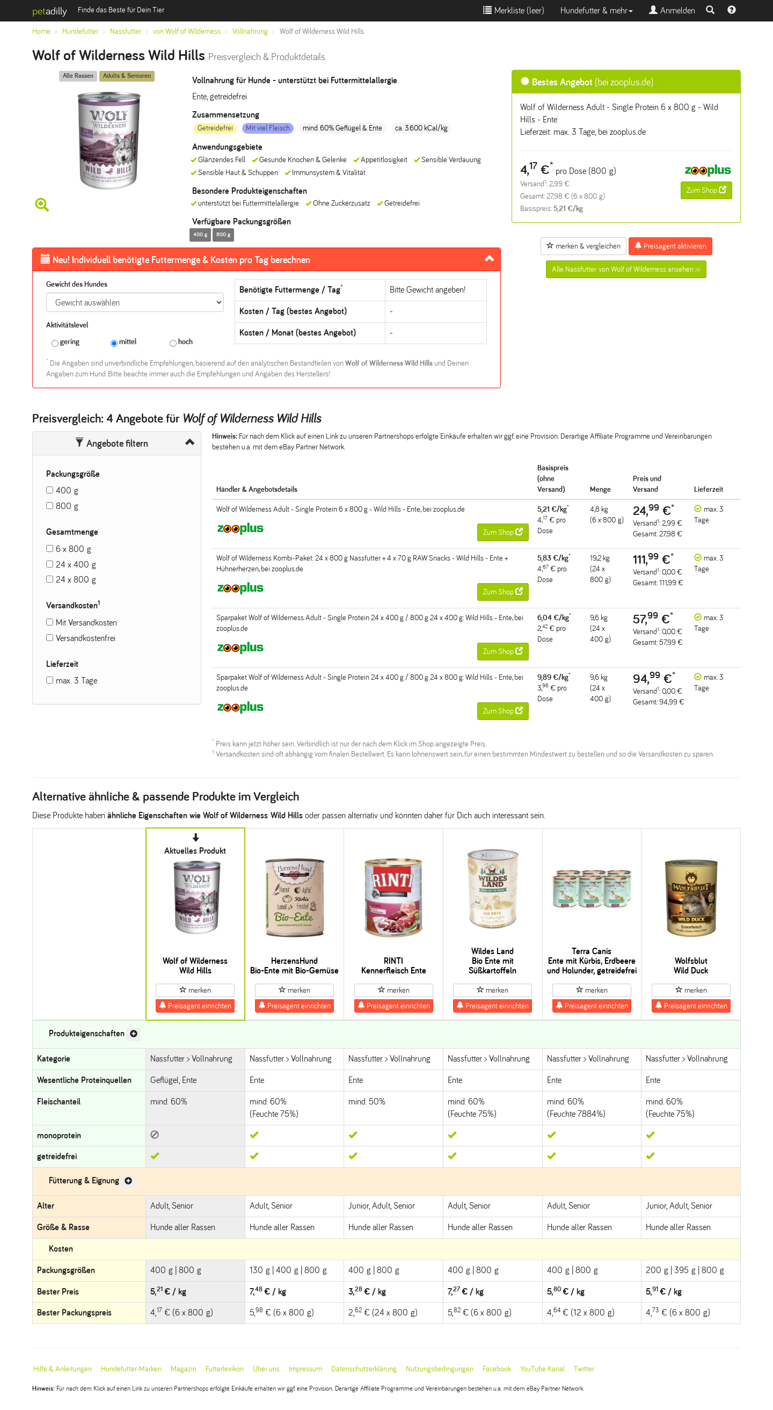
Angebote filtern (111, 443)
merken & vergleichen (583, 246)
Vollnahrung (250, 31)
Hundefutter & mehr (596, 10)
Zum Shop (706, 190)
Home (41, 31)
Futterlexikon (225, 1369)
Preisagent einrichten (195, 1005)
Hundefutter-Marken (131, 1369)
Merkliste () (513, 10)
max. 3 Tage (76, 680)
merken (195, 990)
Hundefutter (80, 31)
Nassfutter (125, 31)
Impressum (305, 1369)
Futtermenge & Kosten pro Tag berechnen (175, 260)
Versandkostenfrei (85, 638)
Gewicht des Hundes (76, 284)
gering (65, 342)
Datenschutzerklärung (364, 1369)
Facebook (497, 1369)
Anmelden (672, 10)
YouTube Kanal (542, 1369)
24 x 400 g (76, 564)
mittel (123, 342)
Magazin (183, 1369)
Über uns (266, 1369)
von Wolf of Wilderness (187, 31)
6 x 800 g (73, 549)
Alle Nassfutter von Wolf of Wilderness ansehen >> (626, 269)
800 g (67, 506)
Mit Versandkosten (86, 622)
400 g (67, 490)
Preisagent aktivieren (670, 246)
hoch (181, 342)
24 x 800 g (76, 579)
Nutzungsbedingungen (439, 1369)
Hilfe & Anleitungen (62, 1369)
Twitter (584, 1369)
